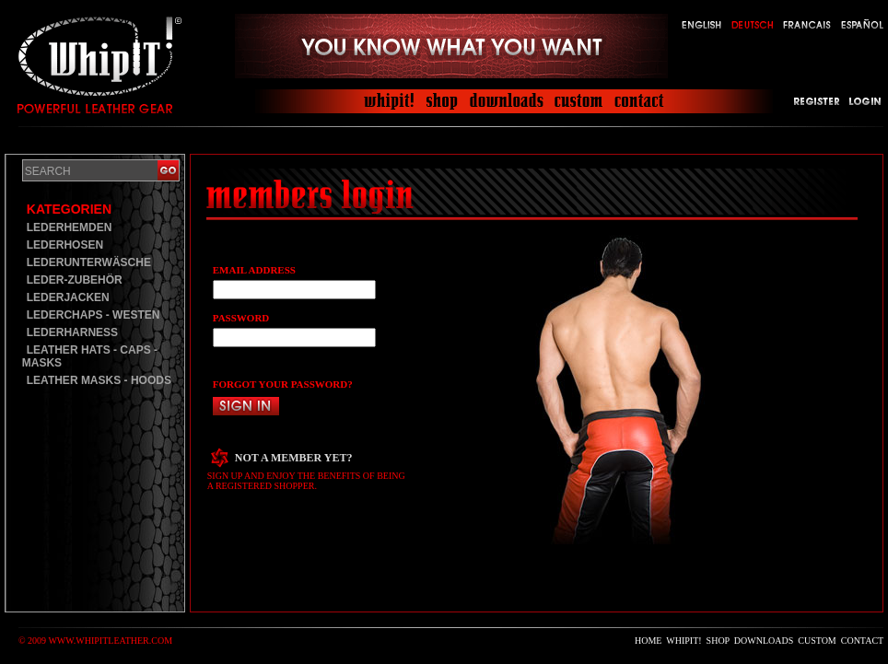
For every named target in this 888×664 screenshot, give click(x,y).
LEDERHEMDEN (69, 227)
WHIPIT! (683, 640)
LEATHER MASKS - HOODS (99, 380)
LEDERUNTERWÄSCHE (89, 262)
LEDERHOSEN (65, 245)
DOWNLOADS (763, 640)
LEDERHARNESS (72, 332)
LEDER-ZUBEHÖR (75, 280)
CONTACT (862, 640)
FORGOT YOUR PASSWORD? (283, 384)
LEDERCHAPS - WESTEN (93, 315)
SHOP (718, 640)
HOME (648, 640)
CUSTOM (817, 640)
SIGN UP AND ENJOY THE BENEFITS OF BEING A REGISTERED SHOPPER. (306, 481)
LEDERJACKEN (68, 297)
